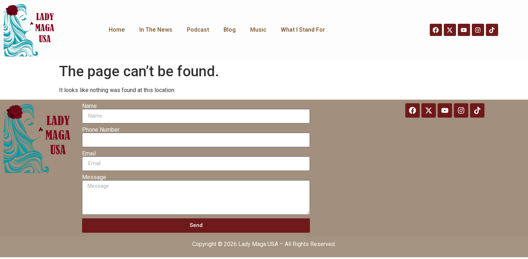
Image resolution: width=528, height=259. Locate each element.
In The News (155, 29)
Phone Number (100, 130)
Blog (230, 29)
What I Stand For (303, 29)
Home (117, 29)
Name (89, 106)
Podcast (198, 29)
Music (258, 29)
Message (94, 177)
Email (89, 153)
